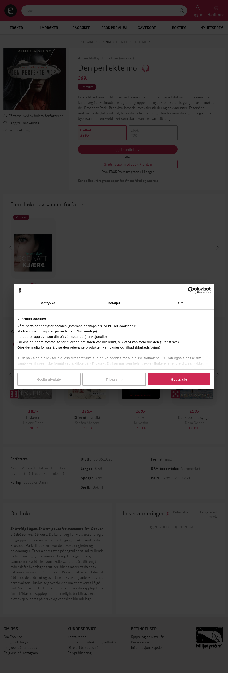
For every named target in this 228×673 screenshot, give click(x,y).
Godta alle (179, 379)
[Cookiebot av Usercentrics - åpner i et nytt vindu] (191, 290)
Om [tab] (180, 303)
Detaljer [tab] (114, 303)
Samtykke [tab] (47, 303)
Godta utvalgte (49, 379)
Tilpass (114, 379)
